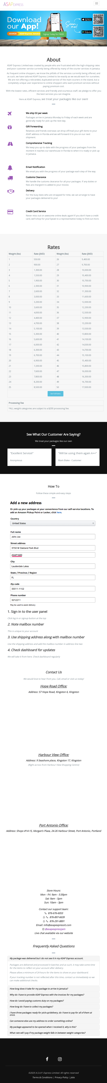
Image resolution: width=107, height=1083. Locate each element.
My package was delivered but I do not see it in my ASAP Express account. (46, 958)
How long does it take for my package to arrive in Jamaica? (39, 988)
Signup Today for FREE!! (53, 34)
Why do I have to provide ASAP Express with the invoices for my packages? (47, 994)
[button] (8, 28)
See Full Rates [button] (55, 394)
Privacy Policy (61, 1077)
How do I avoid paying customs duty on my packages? (37, 1000)
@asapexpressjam (55, 929)
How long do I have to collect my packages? (31, 1006)
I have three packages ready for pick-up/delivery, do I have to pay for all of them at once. (51, 1014)
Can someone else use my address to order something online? (41, 1020)
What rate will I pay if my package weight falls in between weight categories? (47, 1032)
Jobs (72, 1077)
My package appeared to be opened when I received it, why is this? (43, 1026)
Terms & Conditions (42, 1077)
